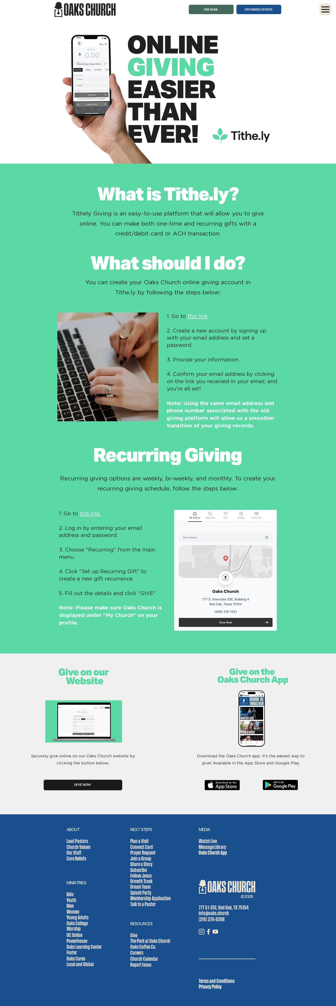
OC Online (74, 935)
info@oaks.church (214, 913)
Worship (74, 928)
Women (73, 911)
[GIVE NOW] (83, 785)
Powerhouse (77, 940)
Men (70, 905)
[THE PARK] (211, 9)
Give (133, 935)
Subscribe (138, 870)
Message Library (212, 847)
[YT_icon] (215, 932)
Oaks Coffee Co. (143, 946)
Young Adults (77, 917)
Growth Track (141, 881)
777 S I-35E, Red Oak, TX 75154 (224, 907)
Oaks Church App (213, 852)
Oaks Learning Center (84, 946)
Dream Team (140, 886)
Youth (71, 900)
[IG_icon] (202, 932)
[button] (325, 9)
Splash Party (140, 892)
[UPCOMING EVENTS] (258, 9)
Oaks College (77, 923)
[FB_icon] (208, 932)
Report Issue (140, 964)
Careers (136, 952)
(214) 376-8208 (212, 919)
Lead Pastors (77, 841)
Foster (72, 952)
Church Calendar (144, 958)
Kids (70, 894)
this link (198, 316)
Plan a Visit (139, 841)
